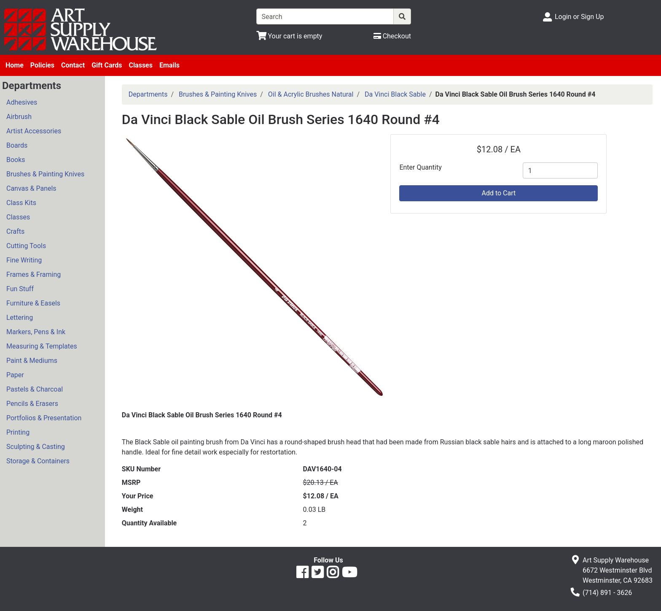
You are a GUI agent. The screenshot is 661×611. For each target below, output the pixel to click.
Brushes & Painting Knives (45, 174)
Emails (169, 65)
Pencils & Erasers (32, 404)
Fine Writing (24, 260)
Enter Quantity (420, 167)
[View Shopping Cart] (289, 36)
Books (15, 160)
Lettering (19, 318)
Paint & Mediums (31, 361)
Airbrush (19, 117)
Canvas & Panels (31, 188)
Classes (141, 65)
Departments (148, 94)
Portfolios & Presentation (43, 418)
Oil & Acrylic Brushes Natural (311, 94)
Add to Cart (498, 193)
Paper (15, 375)
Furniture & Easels (33, 303)
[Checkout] (392, 36)
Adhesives (21, 102)
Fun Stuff (20, 289)
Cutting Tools (26, 246)
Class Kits (21, 203)
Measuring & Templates (41, 346)
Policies (42, 65)
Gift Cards (106, 65)
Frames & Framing (33, 274)
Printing (18, 432)
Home (14, 65)
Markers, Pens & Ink (35, 332)
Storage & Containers (38, 461)
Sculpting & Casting (35, 447)
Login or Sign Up (579, 17)
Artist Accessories (33, 131)
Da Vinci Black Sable (395, 94)
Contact (73, 65)
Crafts (15, 231)
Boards (16, 145)
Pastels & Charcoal (34, 389)
